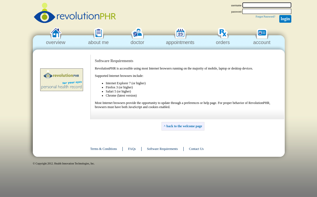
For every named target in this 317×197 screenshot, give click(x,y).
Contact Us (196, 149)
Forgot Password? (265, 16)
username (236, 5)
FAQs (132, 149)
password (236, 11)
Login (285, 18)
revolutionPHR (75, 14)
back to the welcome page (184, 126)
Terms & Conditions (103, 149)
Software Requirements (162, 149)
